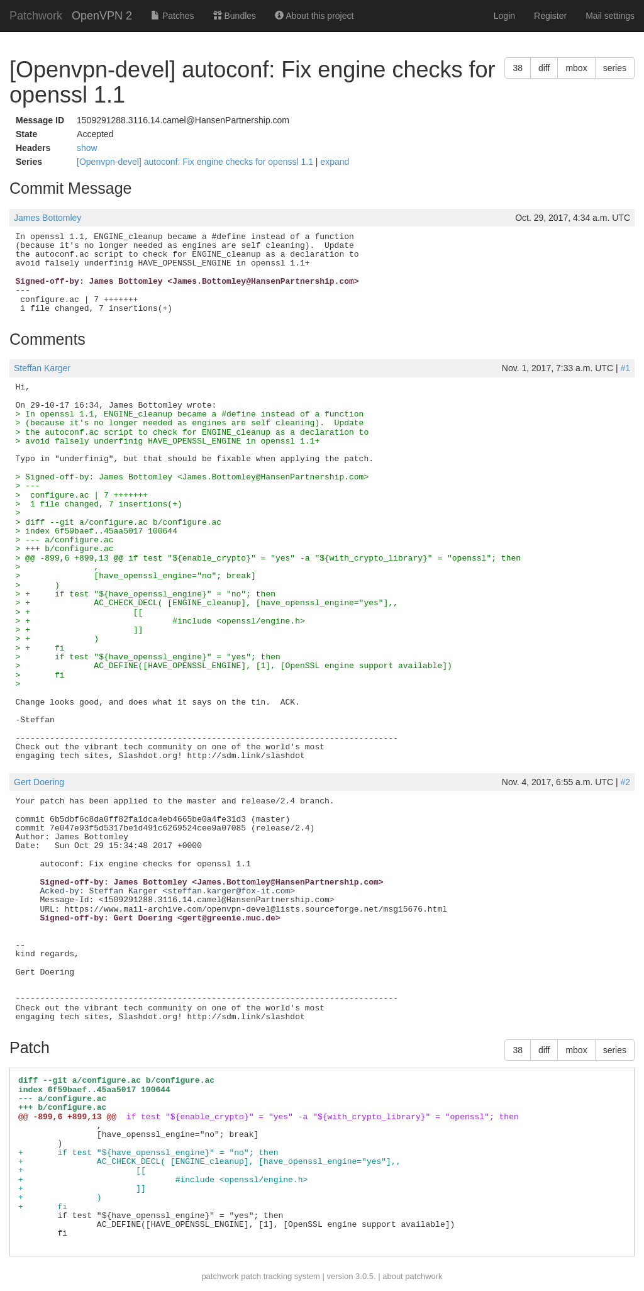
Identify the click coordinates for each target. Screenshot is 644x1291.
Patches (172, 16)
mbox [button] (576, 68)
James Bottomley (47, 218)
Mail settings (610, 16)
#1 (625, 368)
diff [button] (544, 68)
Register (550, 16)
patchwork (219, 1276)
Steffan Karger (42, 368)
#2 (625, 782)
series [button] (614, 68)
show (87, 148)
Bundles (234, 16)
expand (334, 162)
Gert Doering (39, 782)
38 (518, 68)
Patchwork (35, 15)
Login (504, 16)
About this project (314, 16)
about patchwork (412, 1276)
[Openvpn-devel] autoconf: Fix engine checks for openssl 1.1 (196, 162)
